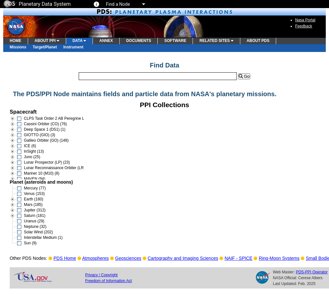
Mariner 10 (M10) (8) (41, 173)
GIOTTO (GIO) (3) (39, 135)
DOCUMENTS (138, 40)
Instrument (74, 47)
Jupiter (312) (34, 210)
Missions (18, 47)
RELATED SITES (216, 40)
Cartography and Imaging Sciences (183, 258)
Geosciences (128, 258)
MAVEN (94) (34, 179)
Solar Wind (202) (38, 232)
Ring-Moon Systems (279, 258)
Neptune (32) (35, 226)
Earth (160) (33, 199)
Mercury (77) (35, 188)
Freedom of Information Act (108, 281)
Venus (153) (34, 193)
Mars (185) (33, 204)
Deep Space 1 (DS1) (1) (44, 129)
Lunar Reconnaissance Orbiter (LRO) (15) (60, 168)
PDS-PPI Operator (312, 272)
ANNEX (106, 40)
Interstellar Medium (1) (43, 237)
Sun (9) (30, 243)
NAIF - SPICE (238, 258)
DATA (79, 40)
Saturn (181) (34, 215)
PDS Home (65, 258)
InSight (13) (34, 151)
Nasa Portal (305, 20)
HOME (15, 40)
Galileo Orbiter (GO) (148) (46, 140)
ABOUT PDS (258, 40)
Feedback (303, 26)
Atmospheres (95, 258)
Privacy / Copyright (101, 275)
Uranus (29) (34, 221)
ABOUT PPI (47, 40)
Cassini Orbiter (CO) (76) (45, 124)
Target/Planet (45, 47)
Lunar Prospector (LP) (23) (47, 162)
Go (244, 76)
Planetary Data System (36, 4)
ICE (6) (30, 146)
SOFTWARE (175, 40)
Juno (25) (32, 157)
